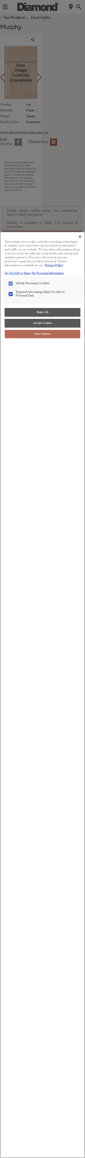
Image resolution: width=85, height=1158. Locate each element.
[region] (42, 695)
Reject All (42, 312)
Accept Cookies (42, 323)
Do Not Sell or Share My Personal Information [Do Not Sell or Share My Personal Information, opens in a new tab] (34, 273)
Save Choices (42, 334)
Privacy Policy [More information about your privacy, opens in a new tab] (54, 265)
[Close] (80, 236)
